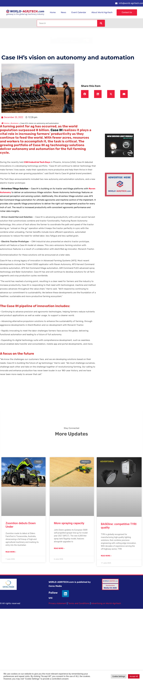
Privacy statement (57, 603)
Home (53, 12)
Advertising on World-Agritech (106, 603)
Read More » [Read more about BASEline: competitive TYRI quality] (106, 556)
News (63, 12)
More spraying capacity (69, 523)
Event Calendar (78, 12)
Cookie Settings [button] (118, 676)
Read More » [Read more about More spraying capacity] (59, 548)
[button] (85, 94)
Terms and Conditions (78, 603)
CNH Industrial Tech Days (37, 162)
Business (14, 123)
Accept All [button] (134, 676)
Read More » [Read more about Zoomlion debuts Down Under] (11, 552)
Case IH (57, 130)
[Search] (101, 23)
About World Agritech (101, 12)
